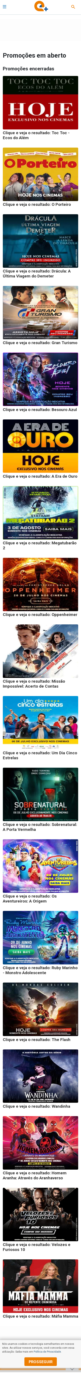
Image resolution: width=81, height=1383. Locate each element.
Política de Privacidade (47, 1351)
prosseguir (40, 1361)
